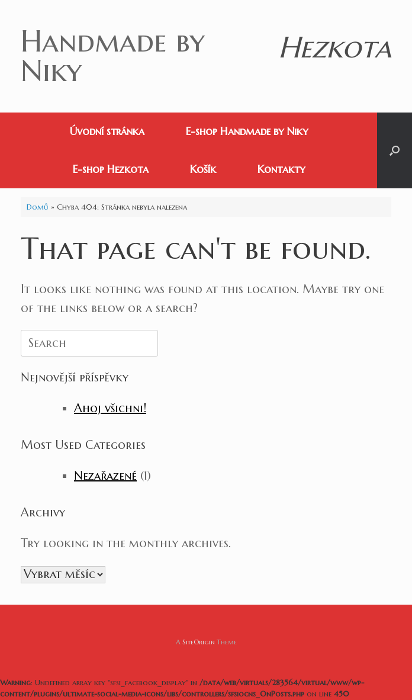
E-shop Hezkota (111, 169)
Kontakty (281, 169)
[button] (394, 150)
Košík (203, 169)
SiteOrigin (198, 642)
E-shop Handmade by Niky (247, 131)
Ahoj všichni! (110, 408)
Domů (38, 207)
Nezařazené (105, 475)
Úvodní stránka (107, 131)
